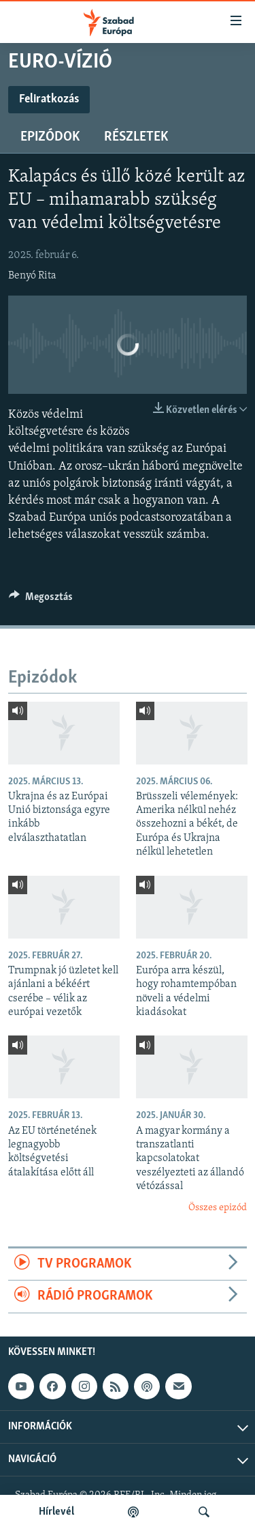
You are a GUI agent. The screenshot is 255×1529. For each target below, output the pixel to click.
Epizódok (50, 137)
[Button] (41, 600)
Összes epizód (217, 1208)
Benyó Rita (32, 275)
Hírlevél (56, 1511)
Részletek (136, 137)
